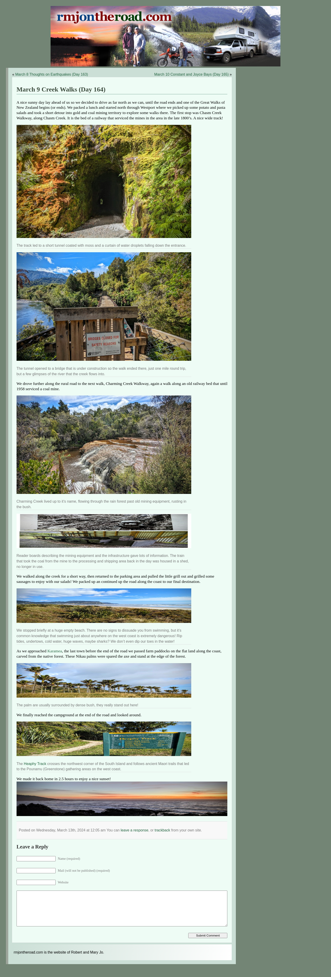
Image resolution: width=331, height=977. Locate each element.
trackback (162, 830)
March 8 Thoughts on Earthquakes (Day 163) (51, 74)
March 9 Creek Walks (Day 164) (61, 89)
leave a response (134, 830)
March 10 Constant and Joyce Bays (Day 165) (191, 74)
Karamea (54, 651)
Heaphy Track (35, 764)
